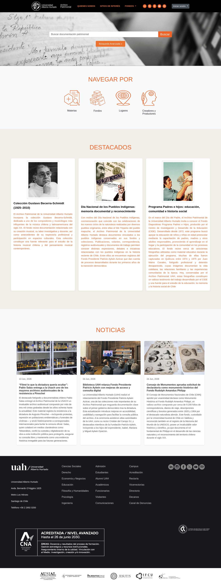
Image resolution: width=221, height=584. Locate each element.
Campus (133, 466)
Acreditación (136, 472)
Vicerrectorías (136, 484)
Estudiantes (101, 472)
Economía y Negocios (74, 478)
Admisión (100, 466)
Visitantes (100, 497)
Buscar (165, 34)
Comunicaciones (104, 503)
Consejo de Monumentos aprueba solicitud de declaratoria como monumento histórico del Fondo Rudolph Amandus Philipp (173, 387)
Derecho (66, 472)
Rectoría (133, 478)
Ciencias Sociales (71, 466)
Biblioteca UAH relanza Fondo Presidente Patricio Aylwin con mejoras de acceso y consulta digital (107, 387)
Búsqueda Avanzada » (110, 43)
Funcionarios (102, 491)
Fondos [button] (129, 6)
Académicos (102, 484)
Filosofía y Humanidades (75, 491)
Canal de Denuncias (140, 503)
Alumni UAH (102, 478)
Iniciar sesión (179, 6)
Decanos (134, 497)
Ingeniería (67, 503)
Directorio (134, 491)
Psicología (67, 497)
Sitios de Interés (110, 6)
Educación (67, 484)
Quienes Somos (86, 6)
